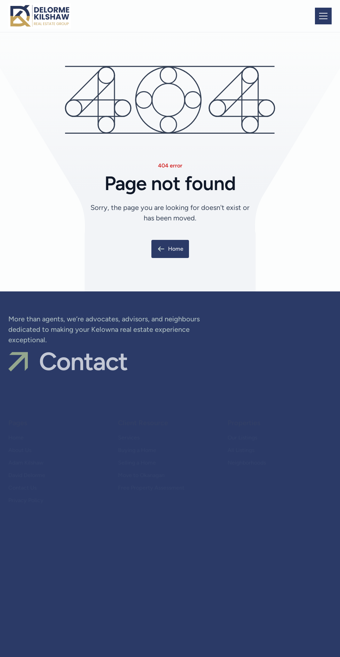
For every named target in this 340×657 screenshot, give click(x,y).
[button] (323, 16)
